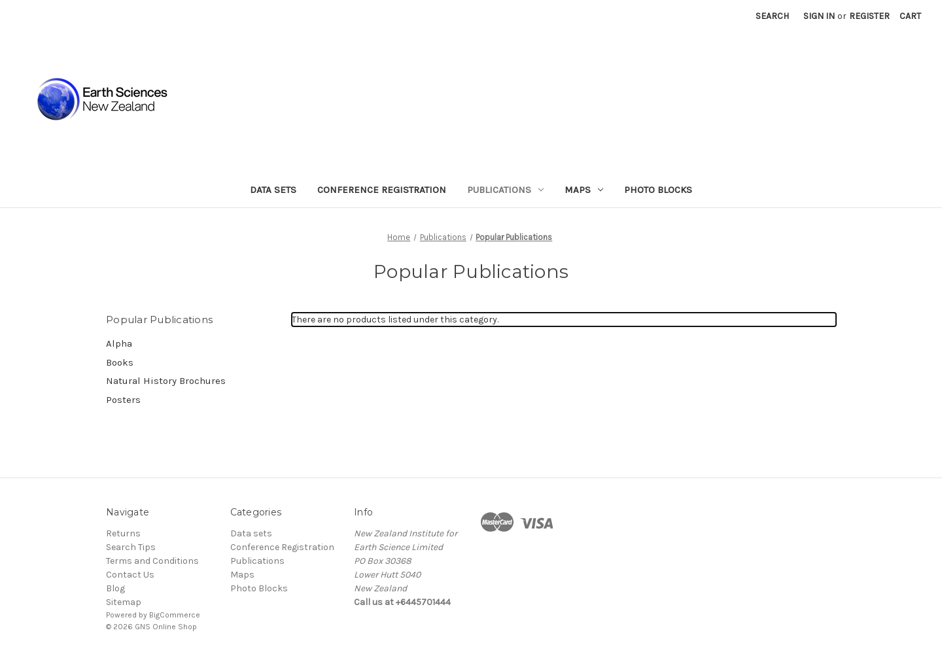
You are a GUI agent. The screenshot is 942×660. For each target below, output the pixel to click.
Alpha (119, 343)
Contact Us (130, 574)
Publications (505, 190)
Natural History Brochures (166, 381)
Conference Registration (381, 190)
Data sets (273, 190)
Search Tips (131, 547)
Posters (123, 400)
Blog (115, 588)
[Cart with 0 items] (910, 16)
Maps (584, 190)
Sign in (819, 16)
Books (119, 362)
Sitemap (123, 602)
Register (869, 16)
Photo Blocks (658, 190)
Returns (123, 533)
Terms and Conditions (152, 560)
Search (772, 16)
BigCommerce (174, 614)
